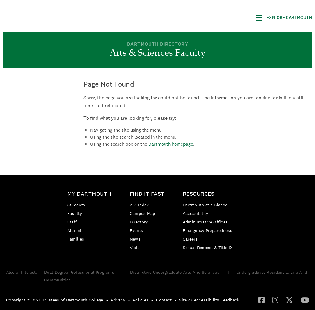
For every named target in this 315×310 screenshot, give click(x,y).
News (135, 239)
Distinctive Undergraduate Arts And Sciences (175, 272)
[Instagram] (275, 299)
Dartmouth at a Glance (205, 205)
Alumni (74, 230)
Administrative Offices (205, 222)
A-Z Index (139, 205)
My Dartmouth (89, 193)
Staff (72, 222)
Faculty (74, 213)
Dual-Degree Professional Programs (79, 272)
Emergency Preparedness (207, 230)
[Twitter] (289, 299)
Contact (164, 300)
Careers (190, 239)
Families (75, 239)
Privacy (118, 300)
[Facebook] (261, 299)
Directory (139, 222)
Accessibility (195, 213)
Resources (198, 193)
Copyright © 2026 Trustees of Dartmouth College (54, 300)
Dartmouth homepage (170, 144)
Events (136, 230)
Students (76, 205)
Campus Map (142, 213)
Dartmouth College (51, 17)
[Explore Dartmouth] (284, 18)
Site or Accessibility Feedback (209, 300)
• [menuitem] (107, 300)
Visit (134, 247)
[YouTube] (305, 299)
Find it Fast (147, 193)
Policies (140, 300)
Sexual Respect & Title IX (208, 247)
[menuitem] (91, 217)
